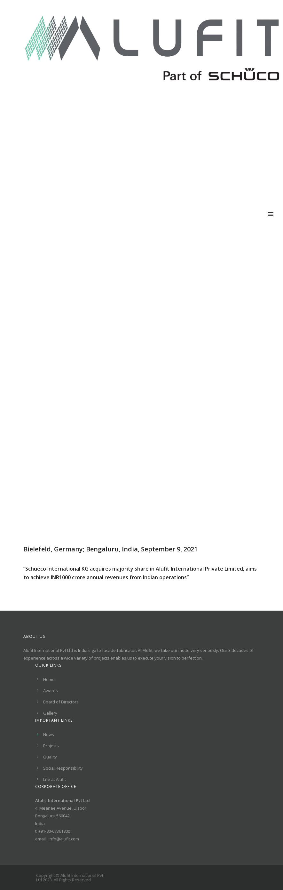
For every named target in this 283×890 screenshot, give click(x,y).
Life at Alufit (54, 779)
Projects (51, 746)
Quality (50, 757)
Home (49, 679)
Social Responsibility (63, 768)
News (48, 734)
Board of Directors (61, 702)
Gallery (50, 713)
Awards (50, 691)
